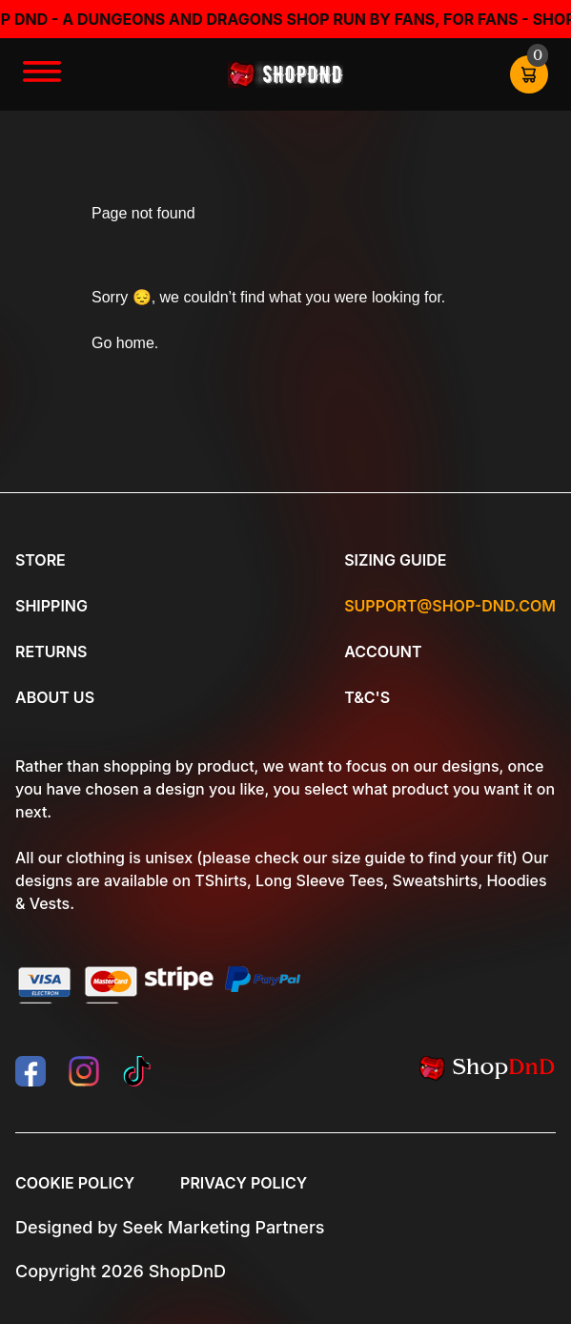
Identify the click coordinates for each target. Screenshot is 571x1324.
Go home (123, 343)
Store (40, 559)
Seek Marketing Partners (223, 1227)
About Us (54, 697)
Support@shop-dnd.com (450, 605)
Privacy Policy (243, 1182)
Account (382, 651)
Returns (51, 651)
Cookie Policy (74, 1182)
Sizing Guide (395, 559)
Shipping (51, 605)
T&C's (367, 697)
